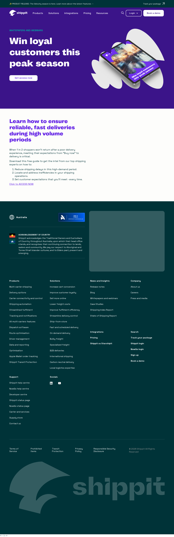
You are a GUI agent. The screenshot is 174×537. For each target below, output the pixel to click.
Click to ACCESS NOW (21, 184)
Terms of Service (13, 450)
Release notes (97, 286)
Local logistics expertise (62, 368)
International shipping (61, 356)
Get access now (23, 77)
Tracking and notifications (23, 315)
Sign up (135, 355)
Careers (134, 292)
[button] (38, 13)
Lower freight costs (60, 304)
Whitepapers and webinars (104, 298)
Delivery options (17, 292)
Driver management (19, 339)
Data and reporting (19, 344)
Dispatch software (19, 327)
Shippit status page (19, 400)
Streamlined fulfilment (21, 310)
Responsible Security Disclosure (104, 450)
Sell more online (58, 298)
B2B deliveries (57, 350)
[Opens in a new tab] (154, 4)
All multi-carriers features (22, 321)
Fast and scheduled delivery (64, 327)
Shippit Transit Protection (23, 362)
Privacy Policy (79, 450)
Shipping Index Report (101, 310)
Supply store (16, 417)
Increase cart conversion (62, 286)
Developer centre (18, 394)
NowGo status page (19, 406)
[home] (19, 13)
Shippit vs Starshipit (101, 343)
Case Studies (96, 304)
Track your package (141, 337)
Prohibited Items (36, 450)
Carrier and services (19, 412)
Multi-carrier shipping (20, 286)
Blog (92, 292)
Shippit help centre (19, 382)
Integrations (71, 13)
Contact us (15, 423)
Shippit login (137, 343)
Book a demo (137, 361)
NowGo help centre (19, 388)
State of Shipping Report (103, 315)
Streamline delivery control (64, 315)
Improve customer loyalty (63, 292)
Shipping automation (20, 304)
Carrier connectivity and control (25, 298)
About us (135, 286)
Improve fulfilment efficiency (65, 310)
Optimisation (16, 350)
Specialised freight (59, 344)
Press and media (139, 298)
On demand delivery (60, 333)
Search (134, 332)
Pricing (87, 13)
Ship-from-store (58, 321)
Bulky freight (56, 339)
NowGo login (137, 349)
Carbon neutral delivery (62, 362)
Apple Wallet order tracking (23, 356)
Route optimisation (19, 333)
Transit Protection (57, 450)
